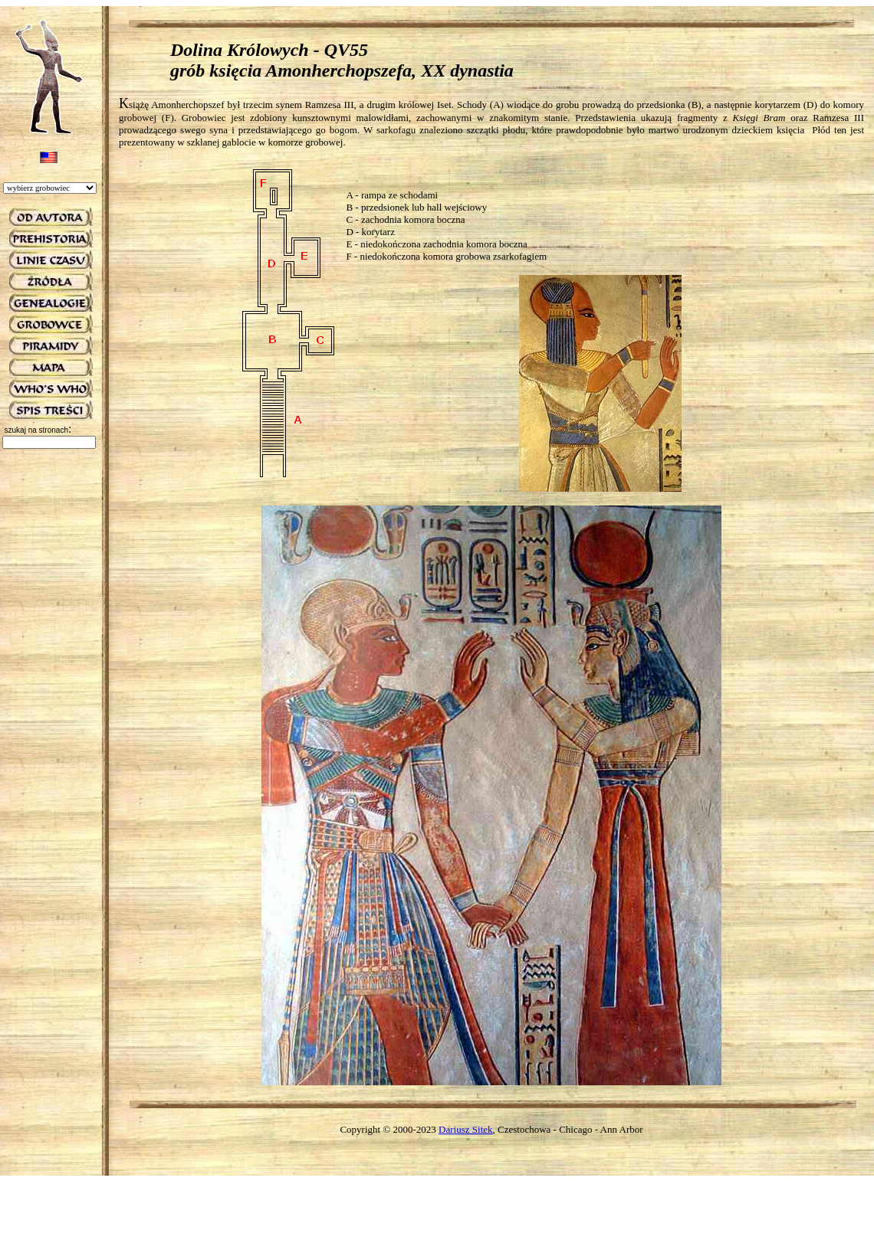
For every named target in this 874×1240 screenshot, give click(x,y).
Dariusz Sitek (465, 1129)
